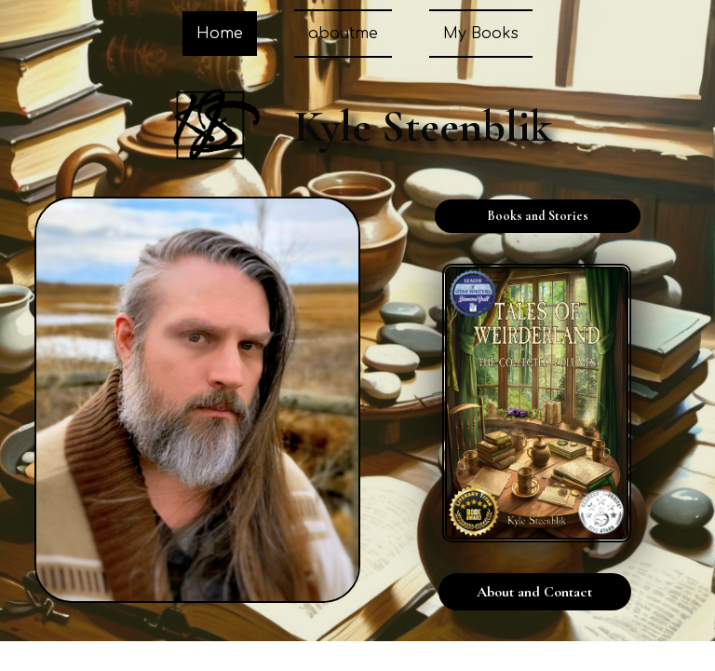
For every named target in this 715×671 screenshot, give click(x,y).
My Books (481, 33)
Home (219, 33)
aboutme (343, 33)
